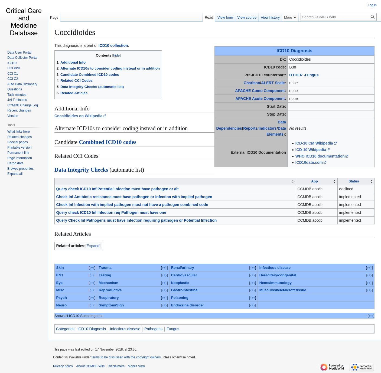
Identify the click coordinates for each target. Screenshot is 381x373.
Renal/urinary (182, 268)
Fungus (173, 329)
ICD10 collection (113, 45)
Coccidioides (74, 32)
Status (354, 181)
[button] (14, 174)
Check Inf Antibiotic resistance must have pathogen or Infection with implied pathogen (134, 197)
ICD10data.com (309, 162)
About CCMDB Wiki (90, 366)
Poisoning (179, 298)
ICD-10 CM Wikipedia (314, 143)
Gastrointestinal (184, 290)
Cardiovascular (184, 275)
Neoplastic (180, 283)
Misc (60, 290)
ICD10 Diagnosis (294, 50)
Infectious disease (275, 268)
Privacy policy (63, 366)
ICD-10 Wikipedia (310, 150)
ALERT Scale (273, 83)
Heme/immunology (275, 283)
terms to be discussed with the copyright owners (126, 357)
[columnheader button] (175, 181)
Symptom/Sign (111, 305)
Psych (61, 298)
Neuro (61, 305)
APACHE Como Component (260, 91)
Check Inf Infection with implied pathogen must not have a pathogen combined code (132, 204)
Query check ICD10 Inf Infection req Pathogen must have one (111, 212)
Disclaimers (116, 366)
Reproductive (110, 290)
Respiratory (109, 298)
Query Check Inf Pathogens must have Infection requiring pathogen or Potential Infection (136, 220)
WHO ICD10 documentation (320, 156)
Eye (59, 283)
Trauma (105, 268)
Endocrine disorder (187, 305)
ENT (60, 275)
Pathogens (153, 329)
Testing (105, 275)
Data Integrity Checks (81, 169)
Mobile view (136, 366)
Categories (65, 329)
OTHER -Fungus (303, 75)
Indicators (268, 128)
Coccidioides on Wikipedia (78, 116)
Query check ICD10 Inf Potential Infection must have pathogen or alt (117, 189)
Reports (250, 128)
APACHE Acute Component (260, 98)
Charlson (252, 83)
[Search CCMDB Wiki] (339, 17)
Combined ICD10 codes (107, 142)
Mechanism (108, 283)
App (314, 181)
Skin (60, 268)
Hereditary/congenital (277, 275)
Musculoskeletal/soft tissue (282, 290)
